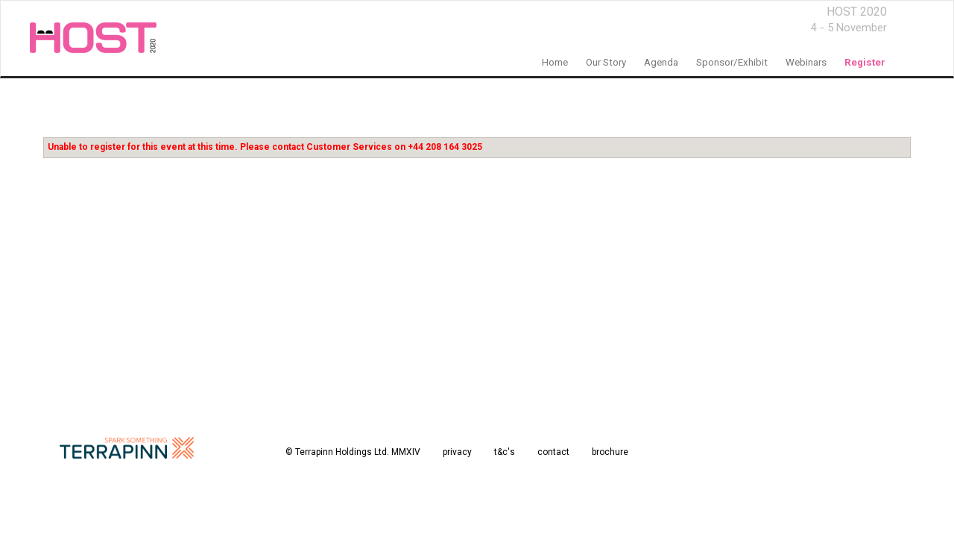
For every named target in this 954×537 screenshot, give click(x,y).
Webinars (806, 62)
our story (606, 62)
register (864, 62)
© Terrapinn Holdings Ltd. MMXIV (352, 452)
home (555, 62)
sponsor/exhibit (732, 62)
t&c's (504, 452)
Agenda (661, 62)
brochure (610, 452)
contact (553, 452)
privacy (457, 452)
